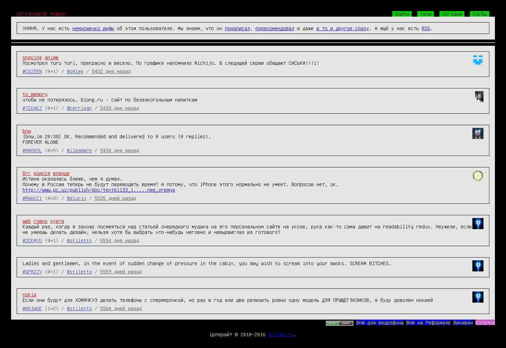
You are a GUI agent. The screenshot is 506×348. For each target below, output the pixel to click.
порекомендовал (274, 28)
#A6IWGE (32, 308)
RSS (426, 28)
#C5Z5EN (32, 71)
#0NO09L (32, 150)
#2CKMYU (32, 240)
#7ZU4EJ (32, 108)
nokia (29, 294)
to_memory (35, 94)
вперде (61, 173)
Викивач (463, 322)
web (27, 221)
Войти (402, 14)
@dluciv (76, 198)
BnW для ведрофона (379, 322)
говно (40, 221)
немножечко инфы (93, 28)
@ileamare (79, 150)
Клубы (480, 14)
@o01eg (75, 71)
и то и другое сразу (342, 28)
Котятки (485, 322)
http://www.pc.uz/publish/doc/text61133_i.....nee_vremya (99, 189)
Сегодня (452, 14)
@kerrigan (79, 108)
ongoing (32, 57)
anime (52, 57)
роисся (42, 173)
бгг (27, 173)
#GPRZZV (32, 271)
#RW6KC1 (32, 198)
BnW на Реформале (428, 322)
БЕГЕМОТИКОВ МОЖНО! (42, 14)
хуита (57, 221)
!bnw (425, 14)
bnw (27, 130)
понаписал (237, 28)
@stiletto (79, 240)
